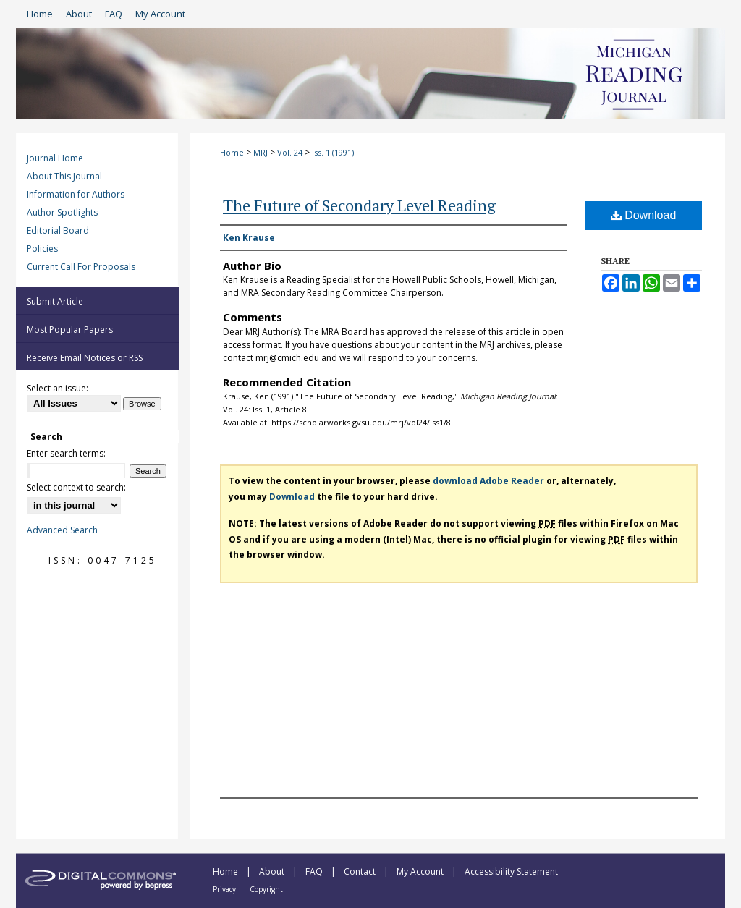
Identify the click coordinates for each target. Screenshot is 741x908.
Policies (42, 248)
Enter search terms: (66, 453)
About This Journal (64, 176)
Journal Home (55, 158)
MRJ (260, 152)
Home (232, 152)
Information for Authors (75, 194)
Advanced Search (62, 530)
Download (644, 215)
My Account (421, 871)
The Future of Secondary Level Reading (359, 205)
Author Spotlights (62, 212)
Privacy (225, 889)
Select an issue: (57, 388)
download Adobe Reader (488, 481)
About (273, 871)
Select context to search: (76, 487)
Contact (361, 871)
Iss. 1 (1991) (333, 152)
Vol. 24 (289, 152)
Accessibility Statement (511, 871)
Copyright (266, 889)
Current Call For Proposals (81, 266)
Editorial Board (58, 230)
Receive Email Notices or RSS (85, 358)
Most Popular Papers (70, 329)
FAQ (315, 871)
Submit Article (55, 301)
